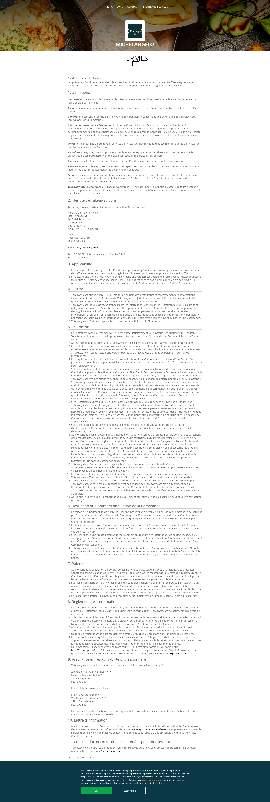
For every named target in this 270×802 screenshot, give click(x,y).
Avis (120, 6)
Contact (133, 6)
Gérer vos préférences (152, 780)
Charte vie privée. (111, 751)
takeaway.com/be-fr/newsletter (149, 729)
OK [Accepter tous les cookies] (96, 790)
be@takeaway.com (87, 247)
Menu (109, 6)
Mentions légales (155, 6)
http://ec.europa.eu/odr (85, 650)
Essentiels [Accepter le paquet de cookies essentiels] (130, 790)
